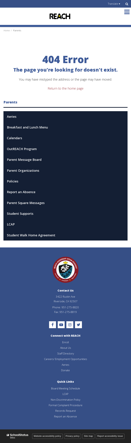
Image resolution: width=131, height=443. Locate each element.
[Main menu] (127, 12)
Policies (12, 181)
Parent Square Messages (26, 203)
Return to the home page (65, 88)
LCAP (11, 224)
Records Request (65, 410)
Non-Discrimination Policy (65, 399)
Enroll (65, 342)
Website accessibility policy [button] (47, 436)
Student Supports (20, 213)
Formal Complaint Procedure (65, 405)
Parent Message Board (30, 161)
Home (7, 30)
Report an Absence (21, 192)
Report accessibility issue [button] (110, 436)
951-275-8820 (70, 307)
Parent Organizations (23, 170)
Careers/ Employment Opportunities (65, 359)
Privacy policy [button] (72, 436)
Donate (65, 370)
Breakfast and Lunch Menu (27, 127)
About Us (65, 347)
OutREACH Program (22, 149)
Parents (17, 30)
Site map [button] (88, 436)
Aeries (11, 116)
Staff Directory (65, 353)
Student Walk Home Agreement (31, 235)
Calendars (14, 138)
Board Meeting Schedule (65, 388)
